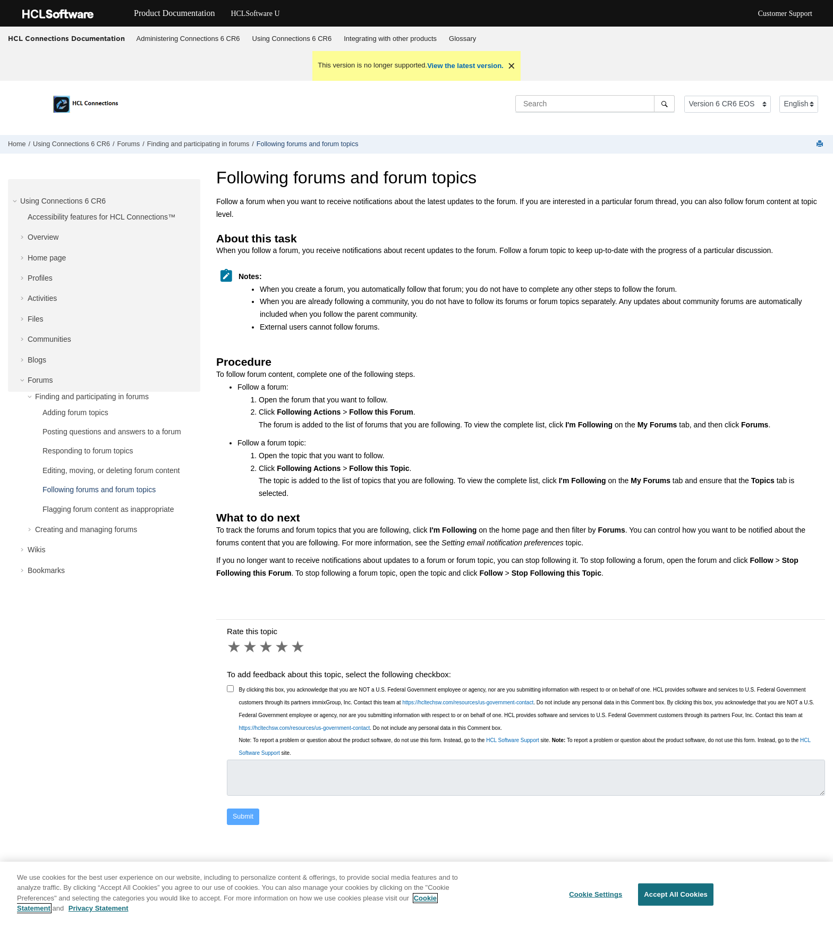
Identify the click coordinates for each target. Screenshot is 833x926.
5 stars (299, 647)
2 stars (251, 647)
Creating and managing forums (86, 529)
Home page (47, 258)
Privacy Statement (99, 909)
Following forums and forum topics (308, 144)
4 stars (283, 647)
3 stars (267, 647)
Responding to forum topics (87, 451)
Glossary (462, 39)
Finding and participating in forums (198, 144)
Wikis (36, 549)
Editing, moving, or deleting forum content (111, 470)
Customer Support (785, 14)
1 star (235, 647)
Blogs (37, 360)
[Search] (664, 103)
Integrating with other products (390, 39)
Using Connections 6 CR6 (292, 39)
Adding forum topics (75, 412)
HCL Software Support (512, 740)
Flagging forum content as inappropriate (108, 509)
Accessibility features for (101, 217)
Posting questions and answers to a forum (111, 431)
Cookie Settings (595, 895)
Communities (49, 339)
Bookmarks (46, 570)
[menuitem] (188, 39)
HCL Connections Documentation (66, 38)
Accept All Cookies (676, 895)
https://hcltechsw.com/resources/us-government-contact (467, 702)
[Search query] (595, 103)
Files (36, 319)
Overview (43, 237)
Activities (42, 298)
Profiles (40, 278)
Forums (128, 144)
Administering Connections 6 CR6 (188, 39)
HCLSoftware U (255, 14)
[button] (16, 201)
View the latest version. (465, 66)
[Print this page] (821, 144)
